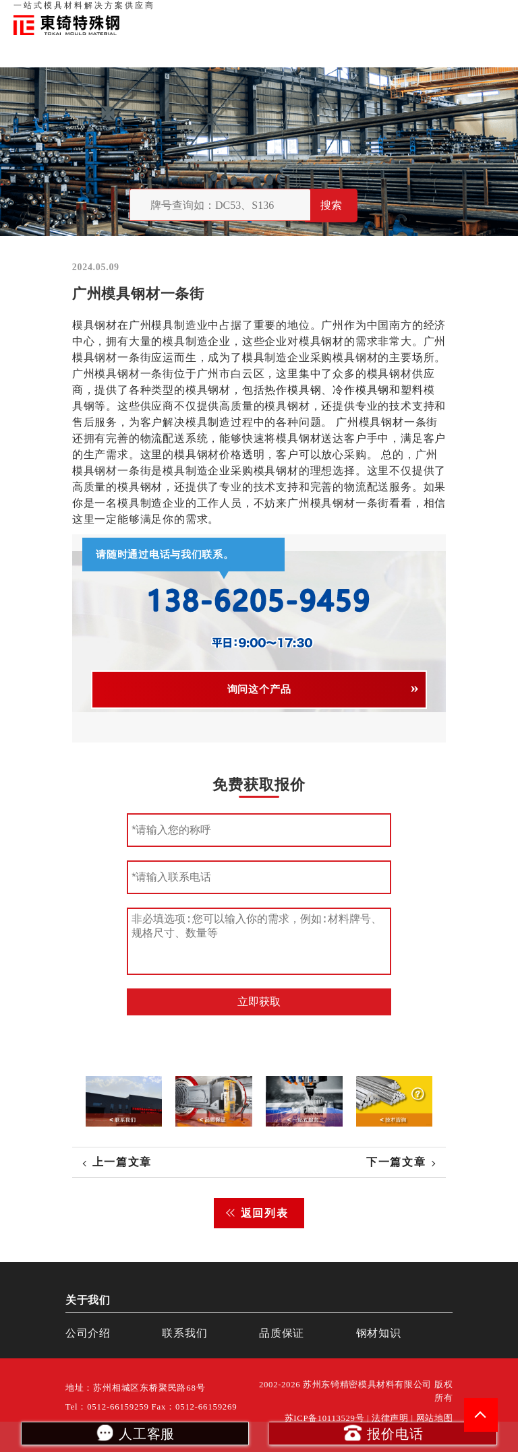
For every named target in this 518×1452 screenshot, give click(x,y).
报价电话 (383, 1432)
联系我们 (397, 13)
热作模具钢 (292, 390)
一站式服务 (444, 13)
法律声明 (390, 1418)
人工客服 (134, 1432)
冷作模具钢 (361, 390)
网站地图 (434, 1418)
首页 (281, 13)
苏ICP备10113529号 (325, 1418)
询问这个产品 (259, 689)
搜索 (331, 205)
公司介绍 (88, 1333)
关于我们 (314, 13)
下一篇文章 (396, 1162)
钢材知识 (490, 13)
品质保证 (356, 13)
